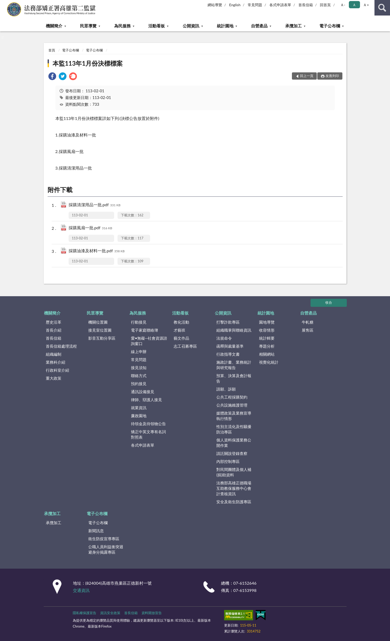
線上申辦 (138, 351)
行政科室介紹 (57, 370)
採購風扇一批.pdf (90, 228)
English (235, 5)
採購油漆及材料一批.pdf (97, 251)
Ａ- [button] (342, 5)
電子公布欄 (329, 25)
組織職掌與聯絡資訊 (233, 330)
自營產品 (259, 25)
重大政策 (53, 378)
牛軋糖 (307, 322)
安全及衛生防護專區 (233, 501)
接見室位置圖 (100, 330)
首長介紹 (53, 330)
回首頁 (325, 5)
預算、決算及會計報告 (233, 378)
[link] (52, 76)
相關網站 (267, 354)
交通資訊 (81, 590)
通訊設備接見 (142, 391)
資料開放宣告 (152, 613)
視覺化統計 (268, 362)
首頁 (51, 50)
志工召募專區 (185, 346)
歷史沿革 (53, 322)
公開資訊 (191, 25)
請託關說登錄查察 (231, 453)
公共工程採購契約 (231, 397)
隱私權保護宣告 (84, 613)
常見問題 (255, 5)
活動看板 (156, 25)
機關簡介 (54, 25)
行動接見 (138, 322)
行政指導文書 (228, 354)
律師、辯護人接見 (146, 399)
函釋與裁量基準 (230, 346)
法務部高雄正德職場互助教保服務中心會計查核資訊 (233, 488)
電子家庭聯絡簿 (144, 330)
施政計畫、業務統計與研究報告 (233, 365)
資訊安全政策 (110, 613)
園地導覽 (267, 322)
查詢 (382, 8)
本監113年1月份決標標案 (88, 63)
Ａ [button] (354, 5)
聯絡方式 (138, 375)
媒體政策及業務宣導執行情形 (233, 416)
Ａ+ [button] (366, 5)
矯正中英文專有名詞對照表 (148, 434)
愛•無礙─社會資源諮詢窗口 (149, 341)
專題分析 (267, 346)
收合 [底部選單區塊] (328, 302)
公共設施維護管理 (231, 405)
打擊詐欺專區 (228, 322)
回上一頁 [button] (306, 76)
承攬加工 (293, 25)
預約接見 (138, 383)
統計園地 (225, 25)
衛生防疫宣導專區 (103, 538)
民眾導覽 (88, 25)
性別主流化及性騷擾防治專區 (233, 429)
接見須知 (138, 367)
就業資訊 (138, 407)
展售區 (307, 330)
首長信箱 (305, 5)
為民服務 (122, 25)
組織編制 (53, 354)
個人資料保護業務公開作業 (233, 443)
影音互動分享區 (101, 338)
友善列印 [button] (332, 76)
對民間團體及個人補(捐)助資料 (233, 472)
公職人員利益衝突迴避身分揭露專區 (105, 549)
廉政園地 (138, 415)
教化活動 (181, 322)
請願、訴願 (226, 389)
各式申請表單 (280, 5)
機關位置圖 (98, 322)
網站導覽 (215, 5)
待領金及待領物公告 (148, 423)
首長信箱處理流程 (61, 346)
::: (4, 4)
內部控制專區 (228, 461)
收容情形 (267, 330)
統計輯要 (267, 338)
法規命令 (224, 338)
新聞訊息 (96, 530)
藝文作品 (181, 338)
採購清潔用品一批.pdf (95, 205)
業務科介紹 (55, 362)
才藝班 (179, 330)
